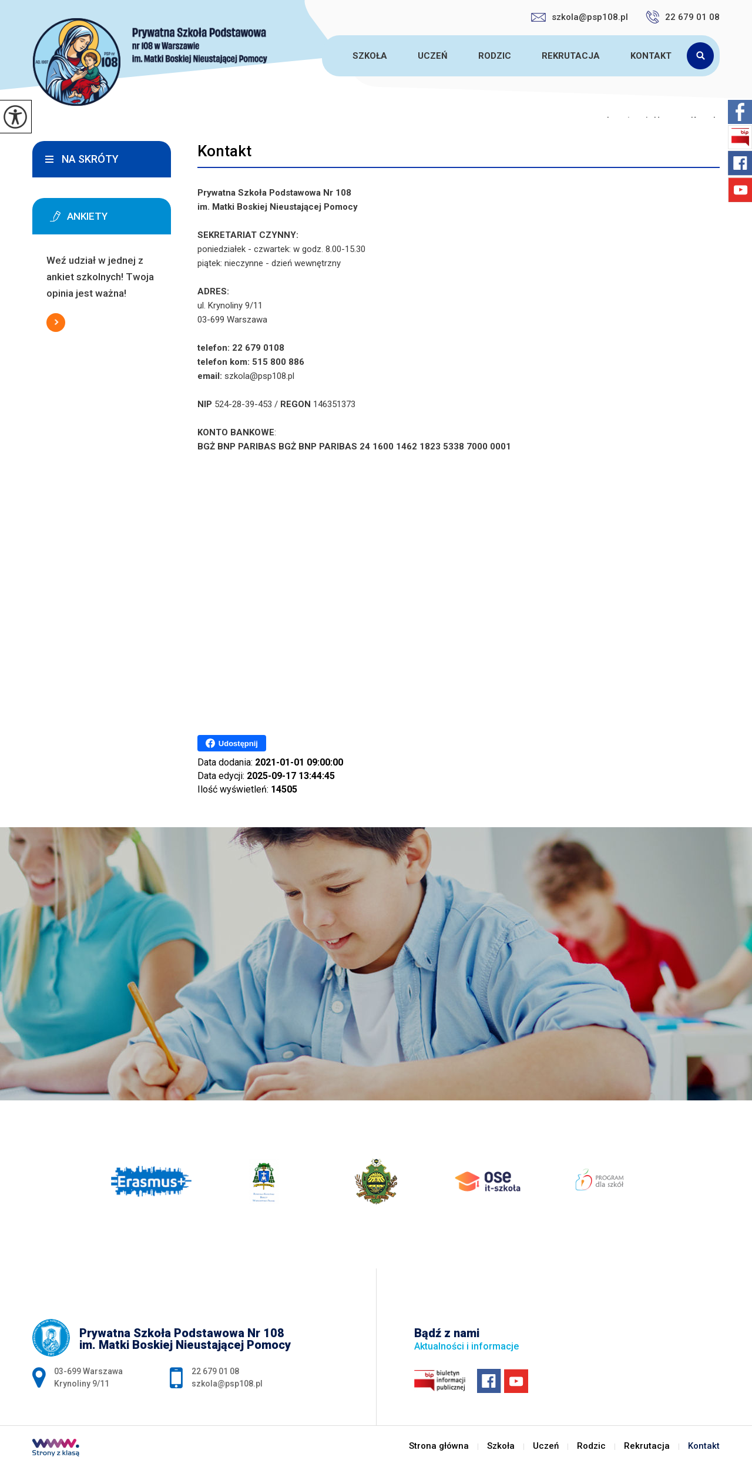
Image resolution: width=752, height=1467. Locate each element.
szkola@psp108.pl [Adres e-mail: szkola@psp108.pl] (227, 1383)
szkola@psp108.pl (579, 17)
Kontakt (651, 56)
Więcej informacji (55, 322)
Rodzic (494, 56)
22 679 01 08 (683, 17)
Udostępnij (232, 743)
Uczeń (433, 56)
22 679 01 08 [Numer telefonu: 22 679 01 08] (215, 1371)
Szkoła (369, 56)
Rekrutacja (571, 56)
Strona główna (323, 55)
